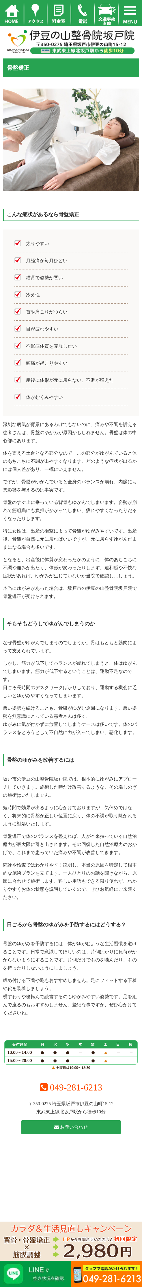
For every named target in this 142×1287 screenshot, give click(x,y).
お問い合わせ (71, 1127)
